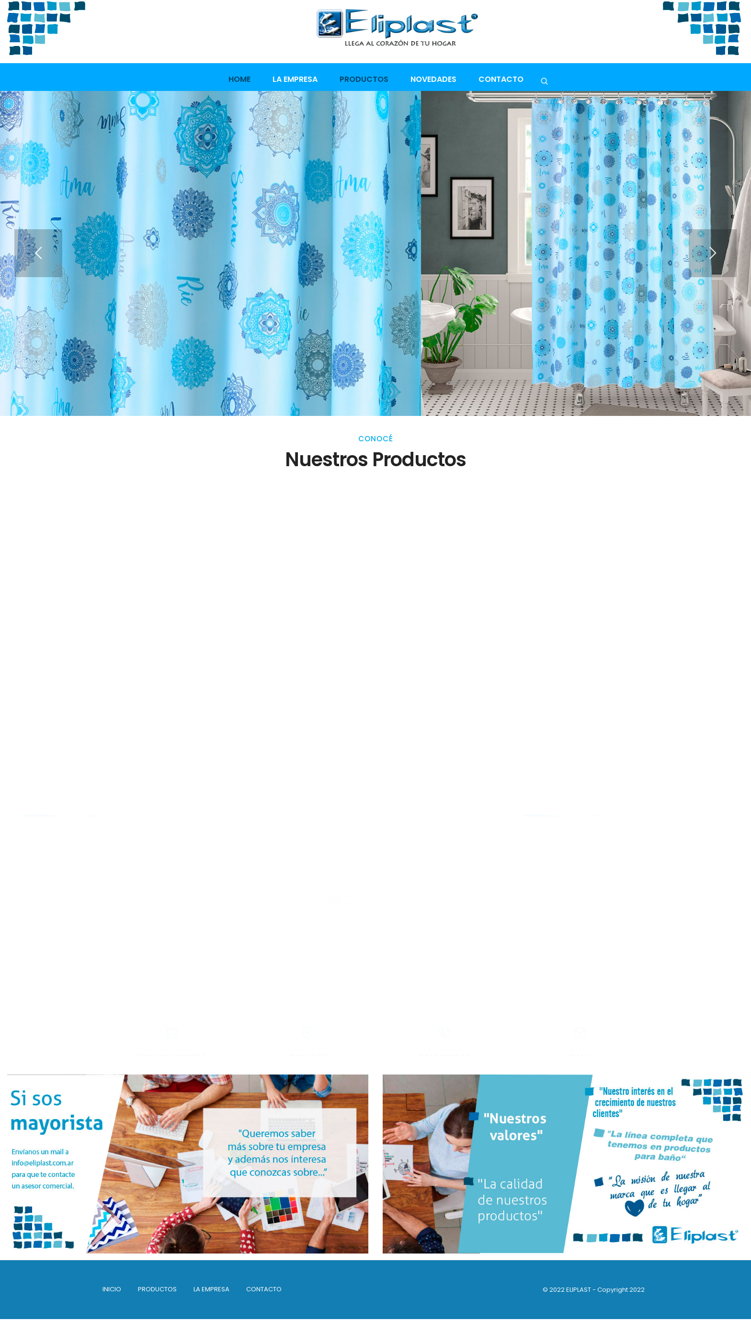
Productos (364, 79)
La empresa (295, 79)
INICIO (111, 1289)
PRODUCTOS (157, 1289)
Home (239, 79)
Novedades (433, 79)
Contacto (500, 79)
